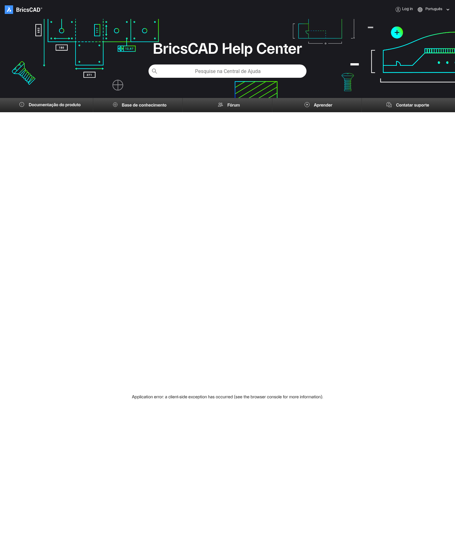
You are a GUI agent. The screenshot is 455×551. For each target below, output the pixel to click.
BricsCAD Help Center (227, 49)
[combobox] (426, 9)
